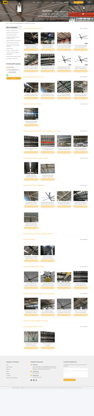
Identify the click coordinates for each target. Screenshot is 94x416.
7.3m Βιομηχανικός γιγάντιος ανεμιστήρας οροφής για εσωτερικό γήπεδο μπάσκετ (47, 102)
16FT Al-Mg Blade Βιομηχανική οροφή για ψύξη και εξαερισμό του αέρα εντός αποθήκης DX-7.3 (47, 337)
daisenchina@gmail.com (13, 69)
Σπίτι (34, 2)
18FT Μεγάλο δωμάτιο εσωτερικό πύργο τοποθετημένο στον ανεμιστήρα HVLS (47, 161)
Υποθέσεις (8, 402)
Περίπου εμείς (40, 2)
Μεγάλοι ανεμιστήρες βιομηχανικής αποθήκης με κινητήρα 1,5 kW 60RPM (64, 161)
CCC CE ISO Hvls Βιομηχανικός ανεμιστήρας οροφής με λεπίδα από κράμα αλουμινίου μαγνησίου (64, 102)
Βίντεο (52, 2)
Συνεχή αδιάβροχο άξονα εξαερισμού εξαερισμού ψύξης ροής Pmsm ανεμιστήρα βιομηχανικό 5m (31, 278)
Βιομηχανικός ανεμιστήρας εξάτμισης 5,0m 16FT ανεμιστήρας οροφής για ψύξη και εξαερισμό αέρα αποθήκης (31, 73)
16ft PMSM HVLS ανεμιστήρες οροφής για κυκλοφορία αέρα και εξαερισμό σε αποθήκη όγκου (80, 73)
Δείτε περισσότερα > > (84, 28)
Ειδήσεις (8, 400)
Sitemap (22, 414)
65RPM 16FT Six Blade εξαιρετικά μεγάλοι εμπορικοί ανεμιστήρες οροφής (80, 161)
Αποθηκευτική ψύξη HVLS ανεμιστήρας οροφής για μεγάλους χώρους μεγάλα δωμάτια (47, 307)
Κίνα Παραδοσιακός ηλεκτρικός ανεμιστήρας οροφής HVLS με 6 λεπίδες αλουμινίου (31, 219)
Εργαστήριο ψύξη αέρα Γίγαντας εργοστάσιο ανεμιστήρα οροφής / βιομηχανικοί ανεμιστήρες (80, 102)
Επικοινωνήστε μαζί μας (67, 2)
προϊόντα (47, 2)
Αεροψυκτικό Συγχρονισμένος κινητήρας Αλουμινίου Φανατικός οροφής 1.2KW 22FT (31, 243)
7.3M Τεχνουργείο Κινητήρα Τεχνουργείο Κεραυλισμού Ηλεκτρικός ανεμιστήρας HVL (31, 307)
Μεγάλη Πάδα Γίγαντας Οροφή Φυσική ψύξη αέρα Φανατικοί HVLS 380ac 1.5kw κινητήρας (31, 102)
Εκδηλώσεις (59, 2)
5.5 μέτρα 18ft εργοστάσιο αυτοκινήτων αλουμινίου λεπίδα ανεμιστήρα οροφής (80, 307)
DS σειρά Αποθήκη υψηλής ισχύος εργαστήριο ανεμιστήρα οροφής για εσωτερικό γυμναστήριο (47, 219)
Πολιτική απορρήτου (16, 414)
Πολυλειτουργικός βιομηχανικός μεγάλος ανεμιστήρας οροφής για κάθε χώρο (80, 219)
